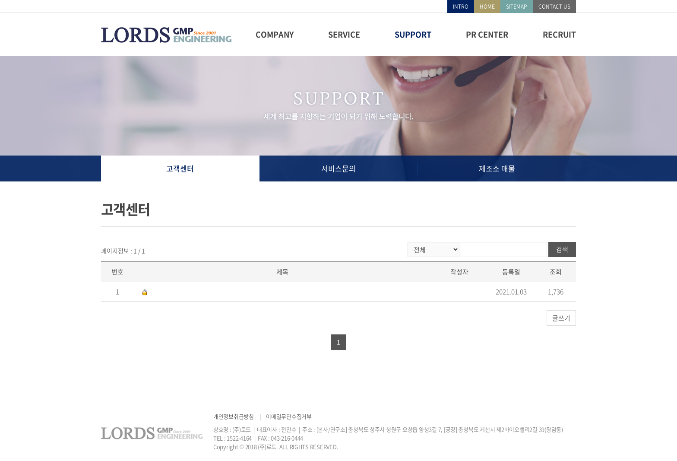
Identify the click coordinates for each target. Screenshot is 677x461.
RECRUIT (559, 34)
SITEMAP (516, 6)
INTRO (460, 6)
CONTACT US (554, 6)
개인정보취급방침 (233, 416)
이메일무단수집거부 (289, 416)
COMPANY (275, 34)
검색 (562, 249)
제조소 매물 (497, 168)
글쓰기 (561, 318)
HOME (487, 6)
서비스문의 (338, 168)
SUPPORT (413, 34)
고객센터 (180, 168)
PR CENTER (487, 34)
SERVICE (344, 34)
